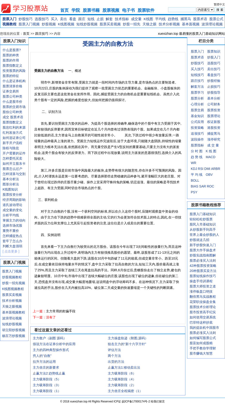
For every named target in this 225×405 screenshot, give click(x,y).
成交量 (136, 19)
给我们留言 (158, 401)
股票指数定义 (12, 65)
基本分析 (213, 98)
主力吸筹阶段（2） (122, 385)
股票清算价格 (12, 86)
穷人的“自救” (42, 356)
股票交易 (197, 110)
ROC (210, 186)
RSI (200, 169)
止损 (100, 19)
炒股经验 (213, 81)
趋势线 (173, 19)
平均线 (160, 19)
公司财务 (213, 104)
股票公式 (216, 19)
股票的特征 (11, 76)
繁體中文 (219, 4)
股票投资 (213, 110)
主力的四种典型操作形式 (51, 350)
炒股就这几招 (199, 240)
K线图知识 (10, 189)
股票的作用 (11, 60)
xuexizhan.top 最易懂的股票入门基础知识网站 (191, 33)
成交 (6, 117)
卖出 (63, 19)
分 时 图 (196, 151)
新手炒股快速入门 (203, 245)
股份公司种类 (12, 112)
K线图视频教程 (13, 289)
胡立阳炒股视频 (13, 330)
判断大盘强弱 (12, 246)
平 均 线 (196, 174)
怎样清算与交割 (14, 174)
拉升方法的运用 (44, 361)
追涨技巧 (197, 133)
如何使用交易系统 (203, 317)
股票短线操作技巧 (203, 276)
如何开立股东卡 (14, 163)
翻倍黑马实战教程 (203, 296)
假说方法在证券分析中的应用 (54, 344)
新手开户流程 (12, 143)
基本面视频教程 (13, 312)
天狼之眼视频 (12, 306)
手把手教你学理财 (203, 348)
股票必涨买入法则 (203, 260)
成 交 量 (213, 145)
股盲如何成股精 (201, 343)
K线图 (148, 19)
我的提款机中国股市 (204, 327)
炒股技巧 (26, 19)
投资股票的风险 (14, 71)
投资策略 (197, 128)
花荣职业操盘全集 (203, 302)
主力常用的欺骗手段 (60, 311)
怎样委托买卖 (12, 158)
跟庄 (81, 19)
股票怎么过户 (12, 169)
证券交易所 (11, 91)
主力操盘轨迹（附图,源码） (128, 338)
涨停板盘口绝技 (201, 291)
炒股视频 (49, 24)
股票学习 (197, 92)
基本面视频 (190, 24)
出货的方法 (116, 361)
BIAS (194, 186)
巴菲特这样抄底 (201, 322)
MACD (210, 157)
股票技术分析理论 (203, 307)
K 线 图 (211, 151)
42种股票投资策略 (203, 265)
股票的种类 (11, 55)
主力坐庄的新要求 (46, 367)
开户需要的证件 (14, 153)
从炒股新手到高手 (203, 229)
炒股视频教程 (12, 277)
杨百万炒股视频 (13, 336)
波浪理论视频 (212, 24)
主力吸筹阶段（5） (47, 379)
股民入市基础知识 (203, 224)
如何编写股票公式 (203, 338)
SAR (202, 186)
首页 (64, 10)
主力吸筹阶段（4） (122, 379)
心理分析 (197, 104)
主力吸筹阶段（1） (47, 391)
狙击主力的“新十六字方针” (127, 344)
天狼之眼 (149, 24)
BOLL (195, 180)
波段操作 (197, 139)
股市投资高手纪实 (203, 312)
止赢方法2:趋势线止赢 (49, 373)
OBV (209, 174)
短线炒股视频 (87, 24)
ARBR (215, 169)
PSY (194, 192)
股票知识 (213, 51)
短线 (90, 19)
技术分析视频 (169, 24)
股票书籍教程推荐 (206, 205)
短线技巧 (197, 75)
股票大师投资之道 (203, 286)
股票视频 (110, 10)
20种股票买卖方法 (203, 271)
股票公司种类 (12, 96)
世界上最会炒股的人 (204, 235)
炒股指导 (213, 92)
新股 (217, 122)
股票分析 (197, 98)
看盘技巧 (213, 75)
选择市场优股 (12, 225)
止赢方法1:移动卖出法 (124, 367)
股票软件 (146, 10)
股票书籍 (91, 10)
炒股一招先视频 (13, 283)
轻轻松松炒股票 (201, 219)
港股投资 (213, 128)
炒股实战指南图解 (203, 255)
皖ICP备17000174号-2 (136, 401)
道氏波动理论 (12, 205)
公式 (194, 122)
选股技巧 (42, 19)
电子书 (128, 10)
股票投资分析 (12, 194)
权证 (210, 122)
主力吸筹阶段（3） (47, 385)
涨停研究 (213, 139)
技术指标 (122, 19)
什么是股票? (12, 50)
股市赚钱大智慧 (201, 353)
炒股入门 (213, 57)
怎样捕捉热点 (12, 236)
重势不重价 (11, 231)
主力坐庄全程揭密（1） (125, 391)
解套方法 (197, 86)
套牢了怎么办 (12, 241)
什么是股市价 (12, 101)
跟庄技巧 (41, 33)
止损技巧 (213, 86)
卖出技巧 (213, 69)
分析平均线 (11, 215)
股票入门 (9, 19)
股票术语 (200, 19)
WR (193, 163)
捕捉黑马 (213, 133)
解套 (109, 19)
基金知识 (197, 116)
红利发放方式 (12, 132)
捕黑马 (185, 19)
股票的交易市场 (14, 107)
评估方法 (114, 350)
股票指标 (197, 145)
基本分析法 (11, 179)
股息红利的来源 (14, 127)
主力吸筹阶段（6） (122, 373)
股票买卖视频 (110, 24)
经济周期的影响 (14, 200)
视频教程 (9, 24)
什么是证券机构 (14, 81)
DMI (207, 169)
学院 (75, 10)
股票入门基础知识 (203, 214)
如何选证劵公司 (14, 138)
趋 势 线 (196, 157)
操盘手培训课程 (201, 281)
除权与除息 (11, 148)
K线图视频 (66, 24)
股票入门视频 (29, 24)
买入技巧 (197, 69)
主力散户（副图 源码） (50, 338)
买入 (54, 19)
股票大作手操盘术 (203, 250)
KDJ (194, 169)
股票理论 (213, 116)
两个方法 (114, 356)
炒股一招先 (131, 24)
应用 (200, 122)
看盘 (72, 19)
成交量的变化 (12, 210)
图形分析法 (11, 184)
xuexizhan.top (28, 8)
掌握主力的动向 (14, 220)
